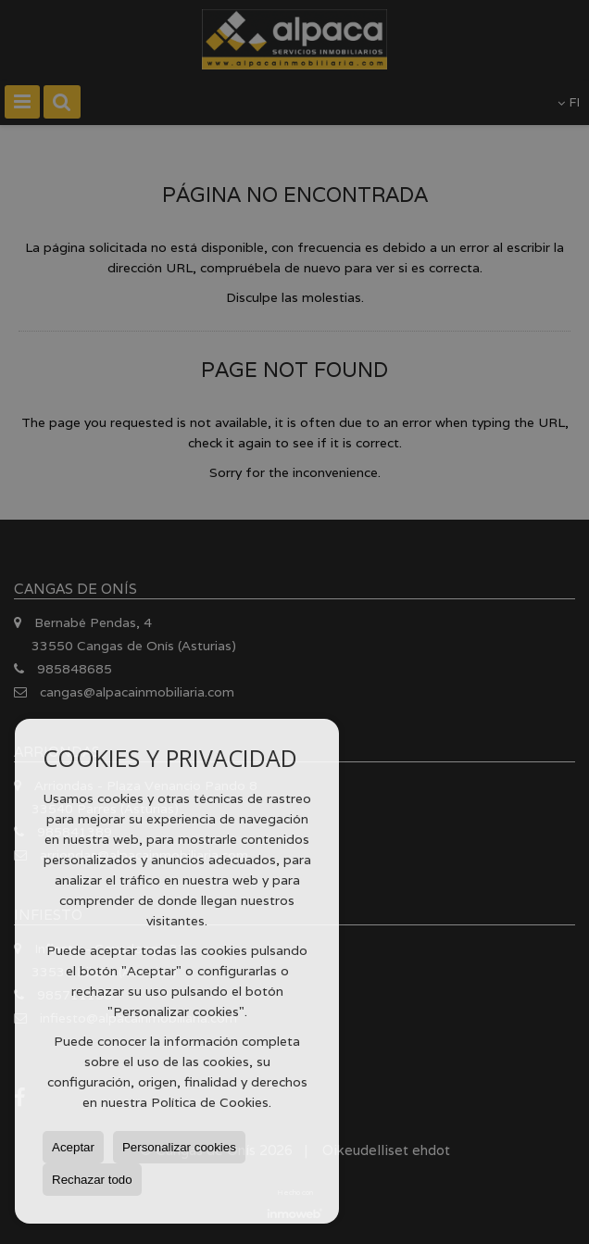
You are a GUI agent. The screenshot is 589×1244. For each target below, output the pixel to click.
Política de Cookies (210, 1102)
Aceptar (73, 1147)
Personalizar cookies (179, 1147)
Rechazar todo (92, 1180)
